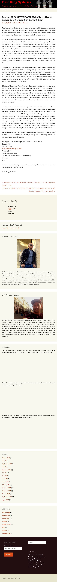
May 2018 (4, 461)
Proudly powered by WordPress (11, 578)
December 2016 (6, 470)
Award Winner (6, 515)
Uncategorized (6, 533)
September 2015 (7, 497)
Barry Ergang (5, 518)
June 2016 (5, 476)
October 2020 (6, 458)
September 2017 (7, 464)
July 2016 (4, 473)
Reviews (25, 23)
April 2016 (5, 479)
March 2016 (5, 482)
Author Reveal (6, 512)
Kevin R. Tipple (18, 23)
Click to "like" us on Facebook (10, 228)
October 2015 (6, 494)
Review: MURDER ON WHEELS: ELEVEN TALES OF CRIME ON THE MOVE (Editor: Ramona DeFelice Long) (29, 189)
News (3, 527)
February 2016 (6, 485)
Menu (4, 10)
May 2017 (4, 467)
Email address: (8, 546)
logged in (11, 209)
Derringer (4, 521)
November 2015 (6, 491)
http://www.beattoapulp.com (11, 149)
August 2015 (5, 500)
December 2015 (6, 488)
